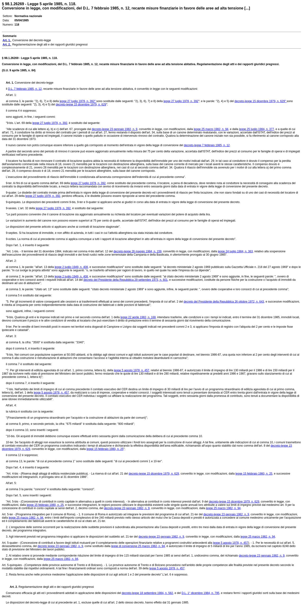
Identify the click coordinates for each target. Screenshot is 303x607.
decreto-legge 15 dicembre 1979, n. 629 (81, 104)
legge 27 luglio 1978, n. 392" (78, 101)
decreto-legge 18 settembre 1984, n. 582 (147, 593)
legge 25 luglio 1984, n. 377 (256, 129)
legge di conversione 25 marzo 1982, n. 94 (138, 546)
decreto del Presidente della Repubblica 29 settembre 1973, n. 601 (125, 279)
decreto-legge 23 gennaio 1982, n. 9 (114, 129)
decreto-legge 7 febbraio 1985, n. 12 (207, 145)
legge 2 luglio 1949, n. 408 (71, 267)
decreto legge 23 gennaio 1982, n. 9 (60, 546)
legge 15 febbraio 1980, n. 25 (105, 449)
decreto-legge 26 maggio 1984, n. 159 (137, 251)
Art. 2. (12, 587)
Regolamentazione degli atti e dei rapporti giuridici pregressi (56, 587)
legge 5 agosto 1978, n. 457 (131, 370)
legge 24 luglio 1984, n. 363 (235, 251)
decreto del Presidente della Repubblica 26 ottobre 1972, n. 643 (224, 301)
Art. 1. (10, 82)
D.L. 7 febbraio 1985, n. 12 (25, 89)
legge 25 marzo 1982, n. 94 (211, 129)
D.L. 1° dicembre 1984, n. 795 (200, 593)
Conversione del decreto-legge (34, 82)
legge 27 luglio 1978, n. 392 (181, 101)
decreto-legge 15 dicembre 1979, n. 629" (261, 101)
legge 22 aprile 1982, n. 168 (138, 317)
